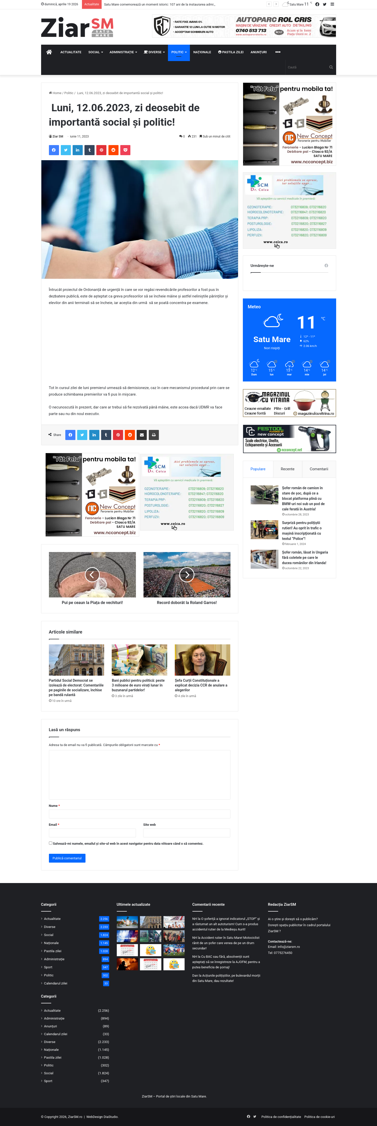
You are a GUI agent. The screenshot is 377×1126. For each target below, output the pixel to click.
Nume (54, 806)
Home (55, 93)
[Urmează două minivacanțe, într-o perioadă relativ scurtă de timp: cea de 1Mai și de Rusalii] (174, 922)
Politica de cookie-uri (319, 1117)
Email (54, 825)
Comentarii (319, 469)
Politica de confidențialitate (281, 1117)
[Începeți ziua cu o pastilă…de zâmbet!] (150, 950)
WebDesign (94, 1117)
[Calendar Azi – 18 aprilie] (150, 964)
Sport (48, 967)
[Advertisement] (139, 347)
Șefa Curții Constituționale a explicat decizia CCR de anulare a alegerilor (201, 685)
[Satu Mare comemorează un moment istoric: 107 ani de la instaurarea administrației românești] (127, 922)
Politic (177, 52)
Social (94, 52)
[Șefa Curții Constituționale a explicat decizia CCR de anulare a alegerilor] (202, 660)
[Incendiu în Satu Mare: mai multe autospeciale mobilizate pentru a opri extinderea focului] (127, 964)
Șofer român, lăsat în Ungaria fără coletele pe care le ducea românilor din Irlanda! (305, 557)
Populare (257, 469)
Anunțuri (259, 52)
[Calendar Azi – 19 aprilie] (127, 950)
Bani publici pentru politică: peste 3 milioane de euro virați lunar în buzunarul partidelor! (138, 685)
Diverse (153, 52)
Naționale (202, 52)
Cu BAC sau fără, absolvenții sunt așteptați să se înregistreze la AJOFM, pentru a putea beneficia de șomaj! (226, 962)
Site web (149, 825)
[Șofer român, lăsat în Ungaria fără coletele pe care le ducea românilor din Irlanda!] (264, 559)
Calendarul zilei (55, 983)
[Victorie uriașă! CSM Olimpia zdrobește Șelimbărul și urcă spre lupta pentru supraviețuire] (174, 950)
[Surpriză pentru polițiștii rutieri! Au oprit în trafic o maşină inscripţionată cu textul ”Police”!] (264, 529)
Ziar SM (58, 136)
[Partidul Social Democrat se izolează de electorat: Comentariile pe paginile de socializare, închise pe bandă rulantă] (76, 660)
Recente (288, 469)
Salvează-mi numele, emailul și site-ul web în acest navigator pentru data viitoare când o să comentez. (128, 843)
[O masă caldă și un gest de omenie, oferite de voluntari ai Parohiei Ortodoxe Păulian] (174, 936)
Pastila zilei (231, 52)
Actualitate (71, 52)
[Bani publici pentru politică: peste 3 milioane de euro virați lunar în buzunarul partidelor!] (139, 660)
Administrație (122, 52)
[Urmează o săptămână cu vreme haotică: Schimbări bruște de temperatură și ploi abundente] (127, 936)
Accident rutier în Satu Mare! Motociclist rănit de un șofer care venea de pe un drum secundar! (225, 943)
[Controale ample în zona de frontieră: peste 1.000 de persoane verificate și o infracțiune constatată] (150, 936)
